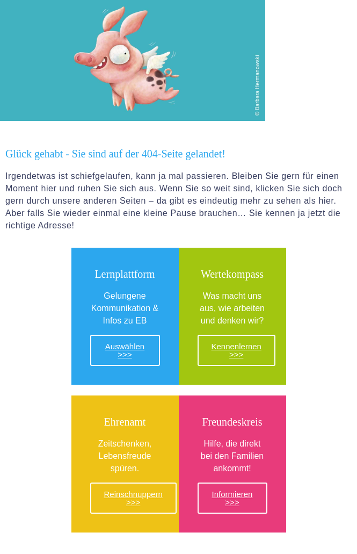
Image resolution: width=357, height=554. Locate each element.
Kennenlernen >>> (236, 350)
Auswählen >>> (124, 350)
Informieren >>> (232, 498)
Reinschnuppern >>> (133, 498)
